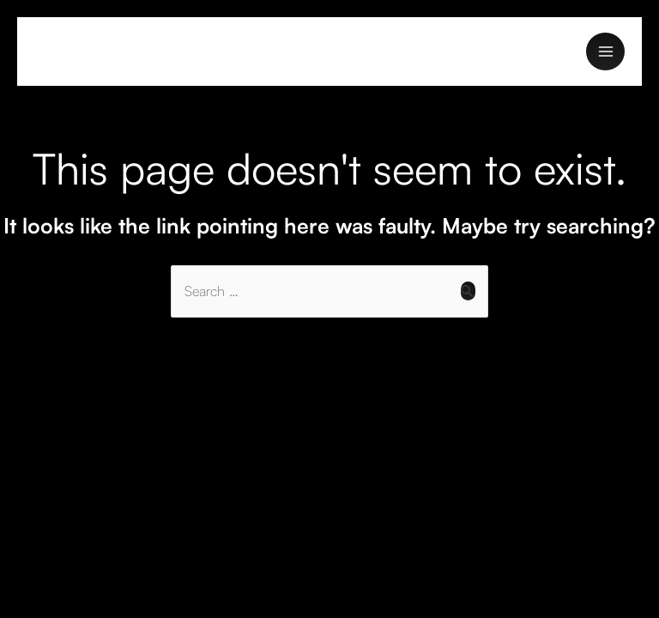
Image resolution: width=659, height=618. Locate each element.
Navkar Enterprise (101, 51)
